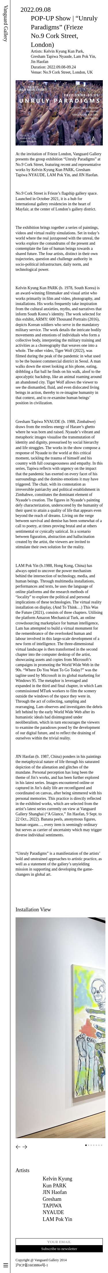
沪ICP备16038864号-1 (32, 1265)
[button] (18, 1147)
